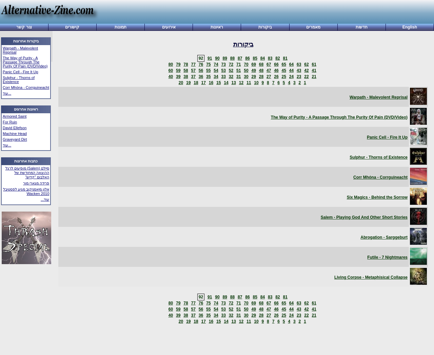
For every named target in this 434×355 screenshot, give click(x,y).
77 (193, 64)
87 (240, 58)
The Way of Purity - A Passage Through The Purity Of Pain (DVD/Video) (25, 62)
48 (261, 70)
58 (185, 70)
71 (238, 64)
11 (248, 82)
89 (224, 58)
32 (231, 76)
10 (256, 82)
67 (269, 64)
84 (262, 58)
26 (276, 76)
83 (270, 58)
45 (283, 70)
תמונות (120, 27)
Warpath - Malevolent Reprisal (379, 97)
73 (223, 64)
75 (208, 64)
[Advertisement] (263, 12)
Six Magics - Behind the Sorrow (377, 197)
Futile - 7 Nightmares (387, 257)
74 (216, 64)
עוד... (7, 93)
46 (276, 70)
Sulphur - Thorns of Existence (19, 80)
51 (238, 70)
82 (277, 58)
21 (314, 76)
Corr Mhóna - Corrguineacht (26, 87)
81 (285, 58)
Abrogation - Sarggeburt (384, 237)
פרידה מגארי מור (36, 183)
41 (314, 70)
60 (171, 70)
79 (178, 64)
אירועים (169, 27)
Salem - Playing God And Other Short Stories (364, 217)
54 (216, 70)
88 (232, 58)
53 (223, 70)
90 (217, 58)
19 (188, 82)
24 (291, 76)
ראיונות (217, 27)
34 (216, 76)
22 (306, 76)
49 (253, 70)
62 (306, 64)
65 (283, 64)
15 (218, 82)
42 (306, 70)
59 (178, 70)
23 (299, 76)
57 (193, 70)
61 (314, 64)
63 (299, 64)
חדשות (362, 27)
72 (231, 64)
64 (291, 64)
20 (181, 82)
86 (247, 58)
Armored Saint (14, 116)
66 (276, 64)
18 (196, 82)
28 (261, 76)
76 (201, 64)
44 (291, 70)
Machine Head (15, 134)
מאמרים (313, 27)
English (409, 27)
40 (171, 76)
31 (238, 76)
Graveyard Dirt (15, 139)
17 (203, 82)
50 (246, 70)
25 (283, 76)
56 (201, 70)
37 (193, 76)
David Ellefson (14, 128)
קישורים (72, 27)
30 (246, 76)
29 (253, 76)
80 (171, 64)
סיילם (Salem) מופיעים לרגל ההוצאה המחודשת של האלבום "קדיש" (27, 172)
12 (241, 82)
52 (231, 70)
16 (211, 82)
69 (253, 64)
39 (178, 76)
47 (269, 70)
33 (223, 76)
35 (208, 76)
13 (233, 82)
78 (185, 64)
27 (269, 76)
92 (201, 58)
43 (299, 70)
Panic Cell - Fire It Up (20, 72)
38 (185, 76)
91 (210, 58)
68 (261, 64)
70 (246, 64)
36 (201, 76)
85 (255, 58)
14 (226, 82)
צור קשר (24, 27)
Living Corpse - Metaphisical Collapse (371, 277)
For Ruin (10, 122)
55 (208, 70)
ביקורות (265, 27)
